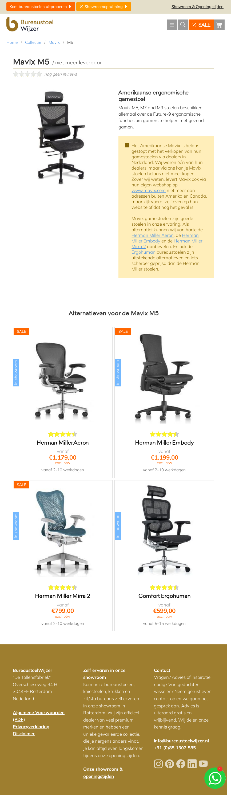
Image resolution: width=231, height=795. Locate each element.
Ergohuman (144, 252)
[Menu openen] (172, 24)
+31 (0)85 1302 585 (175, 747)
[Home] (30, 25)
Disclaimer (24, 733)
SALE (201, 25)
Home (12, 42)
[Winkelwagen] (219, 24)
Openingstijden (198, 6)
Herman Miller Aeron (153, 235)
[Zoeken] (183, 24)
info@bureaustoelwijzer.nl (181, 740)
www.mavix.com (149, 190)
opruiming (103, 6)
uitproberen (41, 6)
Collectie (33, 42)
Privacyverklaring (31, 726)
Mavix (54, 42)
